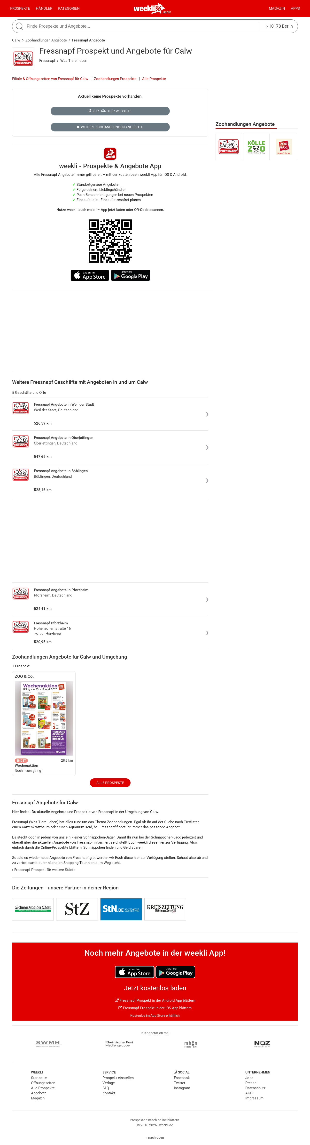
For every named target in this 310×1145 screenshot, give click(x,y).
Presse (250, 1083)
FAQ (105, 1088)
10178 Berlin (279, 26)
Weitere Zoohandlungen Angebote (110, 127)
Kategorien (69, 8)
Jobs (249, 1078)
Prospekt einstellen (118, 1078)
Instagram (182, 1088)
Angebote (38, 1093)
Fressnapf (47, 60)
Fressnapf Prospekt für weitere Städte (43, 870)
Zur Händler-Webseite (109, 111)
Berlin (167, 12)
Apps (295, 8)
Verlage (108, 1083)
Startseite (39, 1078)
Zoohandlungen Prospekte (115, 79)
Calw (16, 40)
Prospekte (20, 8)
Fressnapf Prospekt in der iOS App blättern (155, 1008)
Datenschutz (255, 1088)
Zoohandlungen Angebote (46, 40)
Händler (44, 8)
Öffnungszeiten (43, 1083)
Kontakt (108, 1093)
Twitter (179, 1083)
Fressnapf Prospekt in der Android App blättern (155, 1000)
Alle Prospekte (154, 79)
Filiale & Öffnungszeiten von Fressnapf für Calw (50, 79)
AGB (248, 1093)
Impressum (254, 1098)
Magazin (277, 8)
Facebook (182, 1078)
